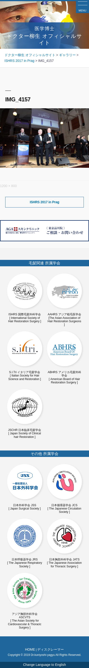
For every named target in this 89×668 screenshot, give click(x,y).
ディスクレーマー (50, 649)
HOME (30, 649)
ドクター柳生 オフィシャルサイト (45, 35)
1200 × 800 (8, 186)
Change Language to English (44, 665)
